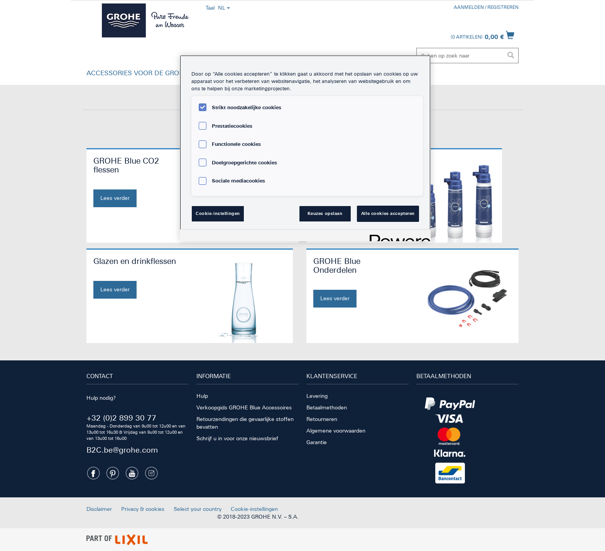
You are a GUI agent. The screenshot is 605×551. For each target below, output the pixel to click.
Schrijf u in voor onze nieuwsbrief (237, 438)
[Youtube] (132, 473)
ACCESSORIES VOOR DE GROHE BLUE (146, 73)
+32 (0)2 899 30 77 (121, 417)
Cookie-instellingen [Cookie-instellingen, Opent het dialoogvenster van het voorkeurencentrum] (218, 213)
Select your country (197, 509)
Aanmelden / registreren (486, 7)
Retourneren (321, 419)
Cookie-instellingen (254, 509)
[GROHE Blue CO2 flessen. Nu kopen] (137, 181)
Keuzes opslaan (325, 213)
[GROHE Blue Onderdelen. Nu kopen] (357, 282)
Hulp (202, 396)
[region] (305, 148)
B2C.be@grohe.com (122, 449)
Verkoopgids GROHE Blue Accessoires (244, 407)
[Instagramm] (151, 473)
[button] (147, 75)
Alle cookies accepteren (388, 213)
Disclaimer (99, 509)
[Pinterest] (113, 473)
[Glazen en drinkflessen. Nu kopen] (136, 278)
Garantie (316, 442)
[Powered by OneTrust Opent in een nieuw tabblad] (397, 236)
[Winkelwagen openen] (482, 35)
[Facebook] (93, 473)
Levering (317, 396)
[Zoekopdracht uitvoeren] (510, 55)
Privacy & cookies (142, 509)
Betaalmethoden (326, 407)
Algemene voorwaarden (335, 431)
